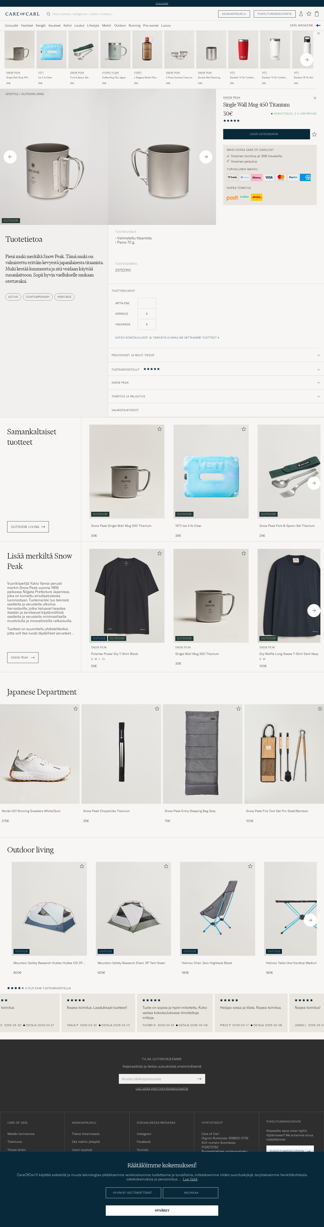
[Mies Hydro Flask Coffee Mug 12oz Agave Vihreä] (115, 49)
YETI (40, 72)
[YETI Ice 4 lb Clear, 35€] (52, 58)
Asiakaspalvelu (234, 14)
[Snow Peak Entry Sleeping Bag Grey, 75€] (203, 763)
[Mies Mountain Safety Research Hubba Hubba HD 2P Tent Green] (49, 909)
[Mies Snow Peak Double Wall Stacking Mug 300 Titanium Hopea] (211, 49)
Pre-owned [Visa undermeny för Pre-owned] (150, 25)
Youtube (142, 1150)
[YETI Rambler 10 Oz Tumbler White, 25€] (275, 58)
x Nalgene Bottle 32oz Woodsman (145, 77)
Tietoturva (14, 1142)
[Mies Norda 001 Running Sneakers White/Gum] (40, 754)
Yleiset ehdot (16, 1150)
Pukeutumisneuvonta (275, 14)
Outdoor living (32, 94)
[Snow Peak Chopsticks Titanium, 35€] (121, 763)
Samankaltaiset (31, 437)
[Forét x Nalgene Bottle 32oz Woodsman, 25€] (147, 58)
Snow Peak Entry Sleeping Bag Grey (190, 811)
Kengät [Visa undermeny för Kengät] (41, 25)
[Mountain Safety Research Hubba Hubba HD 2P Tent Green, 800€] (49, 918)
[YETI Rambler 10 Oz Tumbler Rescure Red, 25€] (243, 58)
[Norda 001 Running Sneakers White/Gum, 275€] (40, 763)
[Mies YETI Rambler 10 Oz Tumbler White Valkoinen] (275, 49)
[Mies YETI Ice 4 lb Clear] (51, 49)
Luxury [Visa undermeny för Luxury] (166, 25)
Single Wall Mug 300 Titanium (17, 77)
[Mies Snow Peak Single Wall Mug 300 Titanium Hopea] (19, 49)
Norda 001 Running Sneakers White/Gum (31, 811)
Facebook (144, 1142)
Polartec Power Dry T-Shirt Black (114, 654)
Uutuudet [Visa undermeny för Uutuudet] (11, 25)
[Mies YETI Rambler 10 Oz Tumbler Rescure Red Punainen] (243, 49)
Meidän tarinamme (20, 1134)
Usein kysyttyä (82, 1150)
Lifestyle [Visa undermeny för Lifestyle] (93, 25)
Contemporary (38, 297)
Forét (138, 72)
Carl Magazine (301, 25)
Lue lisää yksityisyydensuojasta (162, 1088)
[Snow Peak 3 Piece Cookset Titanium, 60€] (179, 58)
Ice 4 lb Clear (45, 77)
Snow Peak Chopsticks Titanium (106, 811)
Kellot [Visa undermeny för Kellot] (67, 25)
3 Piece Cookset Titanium (179, 77)
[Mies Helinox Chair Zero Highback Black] (217, 909)
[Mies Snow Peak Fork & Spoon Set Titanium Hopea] (83, 49)
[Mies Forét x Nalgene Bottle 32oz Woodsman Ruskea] (147, 49)
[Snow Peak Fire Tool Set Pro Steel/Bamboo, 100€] (284, 763)
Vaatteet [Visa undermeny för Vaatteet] (27, 25)
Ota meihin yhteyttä (86, 1142)
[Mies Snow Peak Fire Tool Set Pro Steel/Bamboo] (284, 754)
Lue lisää (190, 1179)
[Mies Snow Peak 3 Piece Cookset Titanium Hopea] (179, 49)
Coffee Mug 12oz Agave (114, 77)
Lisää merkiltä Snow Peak (39, 561)
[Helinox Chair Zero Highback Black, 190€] (218, 918)
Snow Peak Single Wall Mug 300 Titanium (121, 526)
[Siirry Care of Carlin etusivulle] (22, 14)
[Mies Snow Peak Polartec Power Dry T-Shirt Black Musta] (126, 596)
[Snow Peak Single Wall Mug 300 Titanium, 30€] (20, 58)
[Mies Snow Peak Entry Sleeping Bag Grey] (203, 754)
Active (13, 297)
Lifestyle (11, 94)
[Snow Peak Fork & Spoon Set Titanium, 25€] (83, 58)
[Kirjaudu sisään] (301, 14)
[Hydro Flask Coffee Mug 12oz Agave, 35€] (115, 58)
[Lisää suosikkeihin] (159, 430)
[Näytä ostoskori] (316, 13)
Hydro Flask (110, 72)
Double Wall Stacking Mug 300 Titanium (209, 77)
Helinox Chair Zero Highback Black (207, 963)
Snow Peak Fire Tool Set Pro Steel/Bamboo (277, 811)
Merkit (106, 25)
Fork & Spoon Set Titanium (79, 77)
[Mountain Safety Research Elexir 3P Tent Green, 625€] (133, 918)
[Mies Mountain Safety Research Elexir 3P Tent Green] (133, 909)
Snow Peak (13, 72)
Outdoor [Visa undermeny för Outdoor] (120, 25)
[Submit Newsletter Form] (199, 1079)
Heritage (64, 297)
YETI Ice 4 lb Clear (188, 526)
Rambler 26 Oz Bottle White (305, 77)
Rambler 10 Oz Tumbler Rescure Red (242, 77)
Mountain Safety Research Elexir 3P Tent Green (131, 963)
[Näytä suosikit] (308, 13)
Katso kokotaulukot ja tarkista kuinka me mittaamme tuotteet (166, 337)
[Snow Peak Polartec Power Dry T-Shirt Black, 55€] (127, 608)
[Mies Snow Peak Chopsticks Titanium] (121, 754)
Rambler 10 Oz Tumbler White (274, 77)
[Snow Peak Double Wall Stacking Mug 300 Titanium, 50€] (211, 58)
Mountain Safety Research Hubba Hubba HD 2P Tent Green (48, 963)
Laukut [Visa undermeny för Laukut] (79, 25)
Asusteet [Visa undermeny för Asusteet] (54, 25)
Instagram (144, 1134)
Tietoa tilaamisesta (86, 1134)
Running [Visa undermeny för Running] (134, 25)
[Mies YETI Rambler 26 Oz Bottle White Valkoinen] (307, 49)
